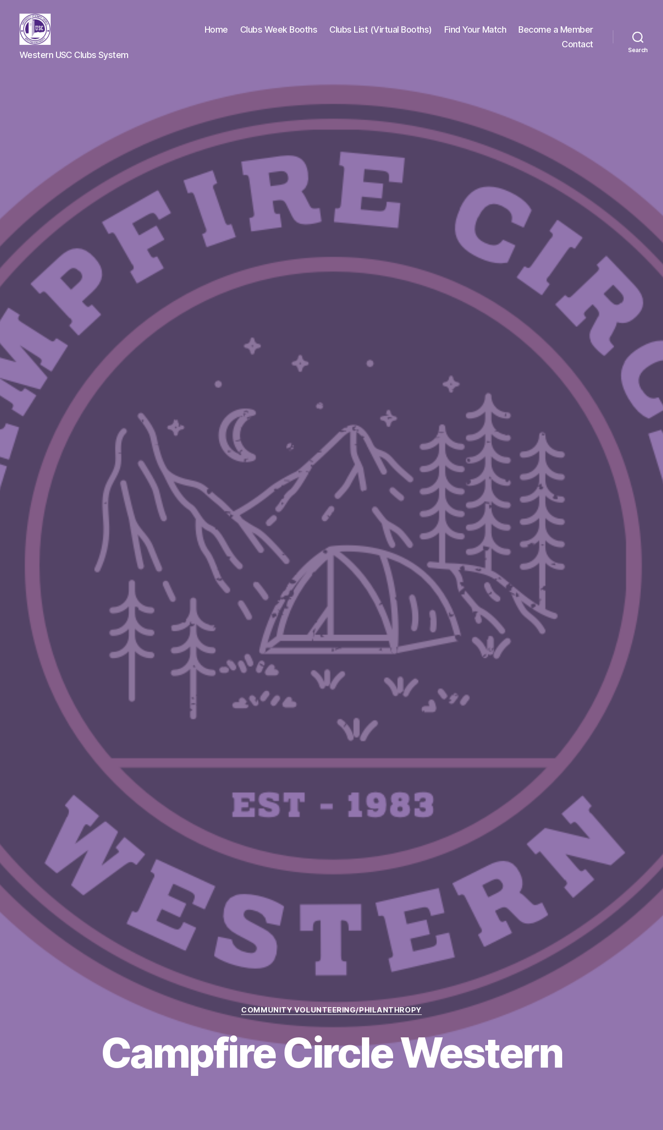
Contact (577, 44)
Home (216, 29)
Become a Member (555, 29)
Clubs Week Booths (279, 29)
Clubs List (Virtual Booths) (380, 29)
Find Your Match (475, 29)
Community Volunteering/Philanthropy (331, 1010)
